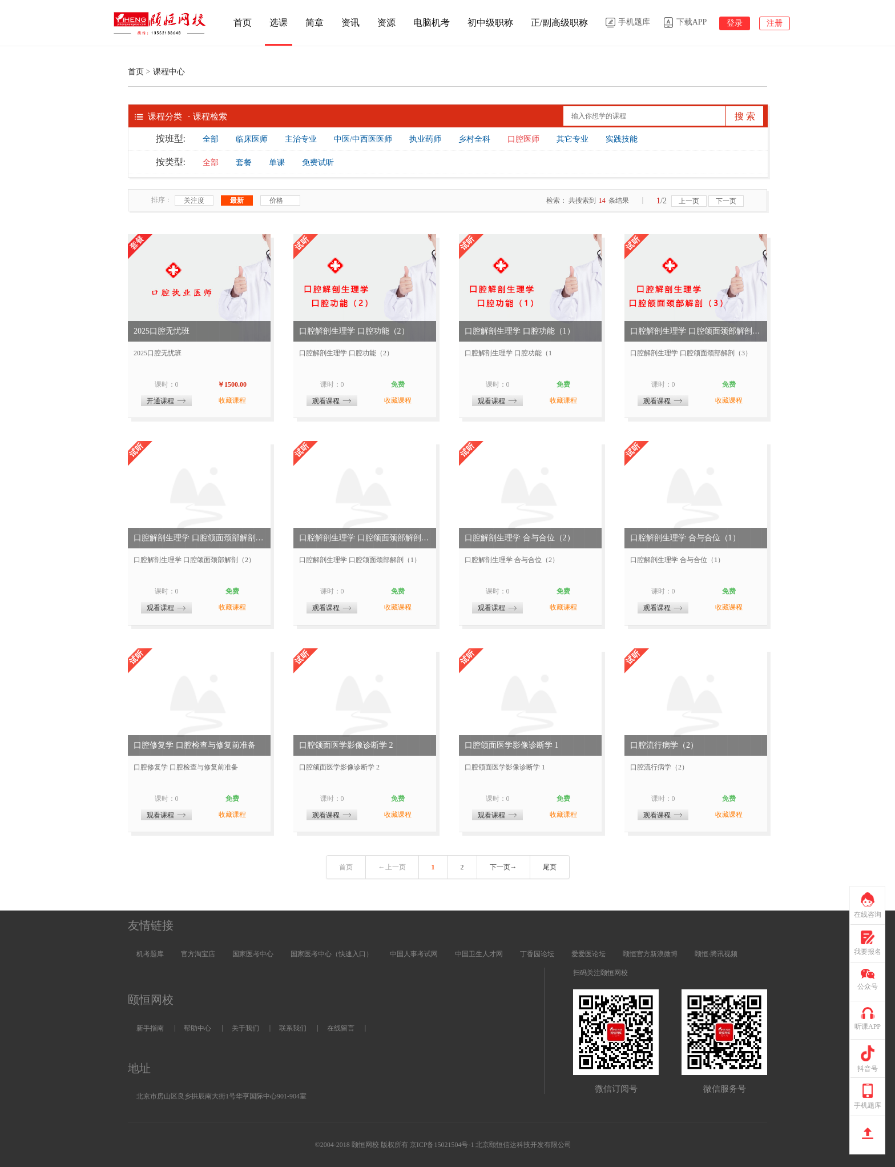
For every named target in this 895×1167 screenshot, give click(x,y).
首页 (242, 22)
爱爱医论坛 (588, 954)
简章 (314, 22)
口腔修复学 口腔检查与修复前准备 (195, 745)
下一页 (726, 201)
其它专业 (572, 139)
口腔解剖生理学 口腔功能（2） (354, 331)
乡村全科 (474, 139)
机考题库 (150, 954)
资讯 (350, 22)
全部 (211, 139)
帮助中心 (197, 1028)
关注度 (194, 200)
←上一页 (392, 867)
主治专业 (301, 139)
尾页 (550, 867)
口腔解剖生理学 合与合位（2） (520, 538)
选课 (278, 22)
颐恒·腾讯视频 (716, 954)
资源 (386, 22)
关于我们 (245, 1028)
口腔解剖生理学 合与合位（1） (685, 538)
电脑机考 (431, 22)
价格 (280, 201)
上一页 (689, 201)
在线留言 (340, 1028)
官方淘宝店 (198, 954)
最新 (237, 200)
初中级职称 (490, 22)
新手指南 (150, 1028)
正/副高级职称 (559, 22)
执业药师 (425, 139)
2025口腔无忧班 (162, 331)
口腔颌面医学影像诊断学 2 (346, 745)
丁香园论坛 (537, 954)
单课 (277, 162)
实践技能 (622, 139)
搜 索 (745, 116)
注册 (775, 22)
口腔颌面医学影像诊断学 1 (512, 745)
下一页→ (503, 867)
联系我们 (293, 1028)
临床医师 (252, 139)
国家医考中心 (252, 954)
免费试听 (318, 162)
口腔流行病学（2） (664, 745)
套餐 (244, 162)
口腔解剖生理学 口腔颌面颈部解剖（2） (199, 538)
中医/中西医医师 (363, 139)
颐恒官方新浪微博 (650, 954)
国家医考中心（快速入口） (332, 954)
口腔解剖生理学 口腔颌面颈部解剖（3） (695, 331)
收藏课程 (232, 400)
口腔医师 (523, 139)
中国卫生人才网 (479, 954)
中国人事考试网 (414, 954)
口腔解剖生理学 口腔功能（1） (520, 331)
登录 (735, 22)
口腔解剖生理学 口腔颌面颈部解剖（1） (364, 538)
